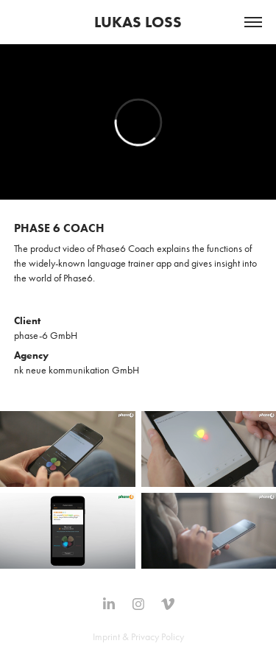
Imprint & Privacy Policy (138, 637)
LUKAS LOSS (138, 22)
